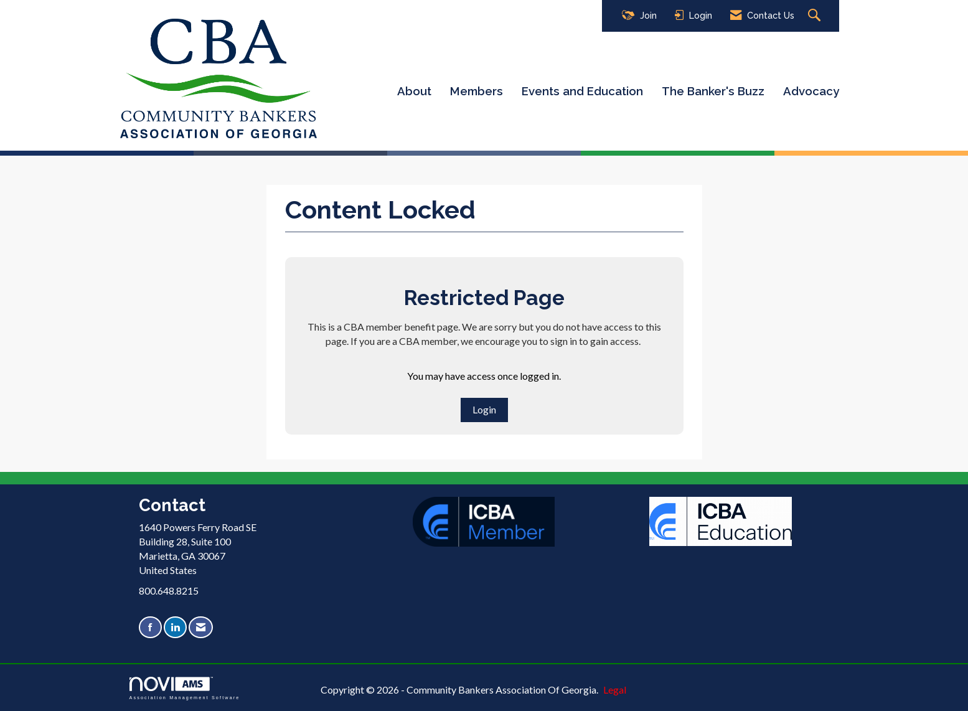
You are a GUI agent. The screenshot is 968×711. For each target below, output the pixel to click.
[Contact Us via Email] (201, 627)
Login (484, 409)
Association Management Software (184, 688)
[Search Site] (816, 16)
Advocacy (811, 91)
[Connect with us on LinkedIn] (175, 627)
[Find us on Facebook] (150, 627)
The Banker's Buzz (713, 91)
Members (476, 91)
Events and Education (582, 91)
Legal (614, 689)
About (414, 91)
